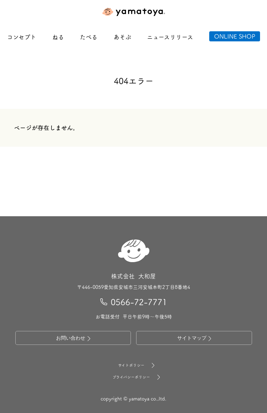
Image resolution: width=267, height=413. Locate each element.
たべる (88, 37)
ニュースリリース (170, 37)
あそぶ (122, 37)
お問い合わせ (73, 338)
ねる (58, 37)
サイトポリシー (133, 365)
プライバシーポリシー (133, 377)
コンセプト (21, 37)
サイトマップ (194, 338)
